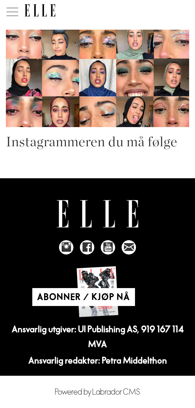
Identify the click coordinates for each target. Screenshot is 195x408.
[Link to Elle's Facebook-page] (87, 247)
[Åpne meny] (11, 10)
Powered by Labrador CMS (97, 392)
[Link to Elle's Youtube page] (108, 247)
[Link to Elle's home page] (97, 214)
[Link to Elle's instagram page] (66, 247)
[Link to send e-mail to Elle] (129, 247)
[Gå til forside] (39, 10)
